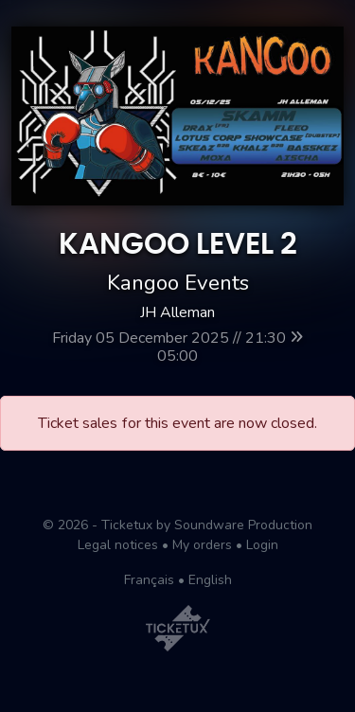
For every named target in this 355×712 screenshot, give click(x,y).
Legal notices (118, 545)
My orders (202, 545)
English (210, 580)
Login (262, 545)
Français (149, 580)
